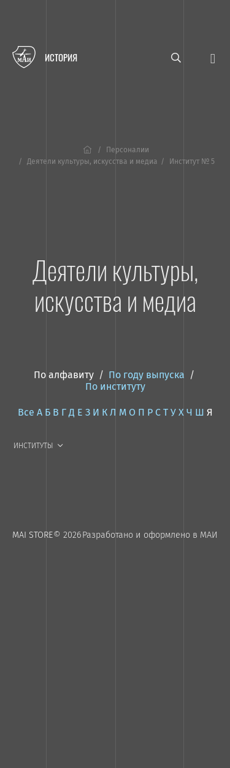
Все (26, 412)
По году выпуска (147, 375)
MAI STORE (32, 535)
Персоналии (127, 149)
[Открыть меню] (213, 57)
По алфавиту (64, 375)
